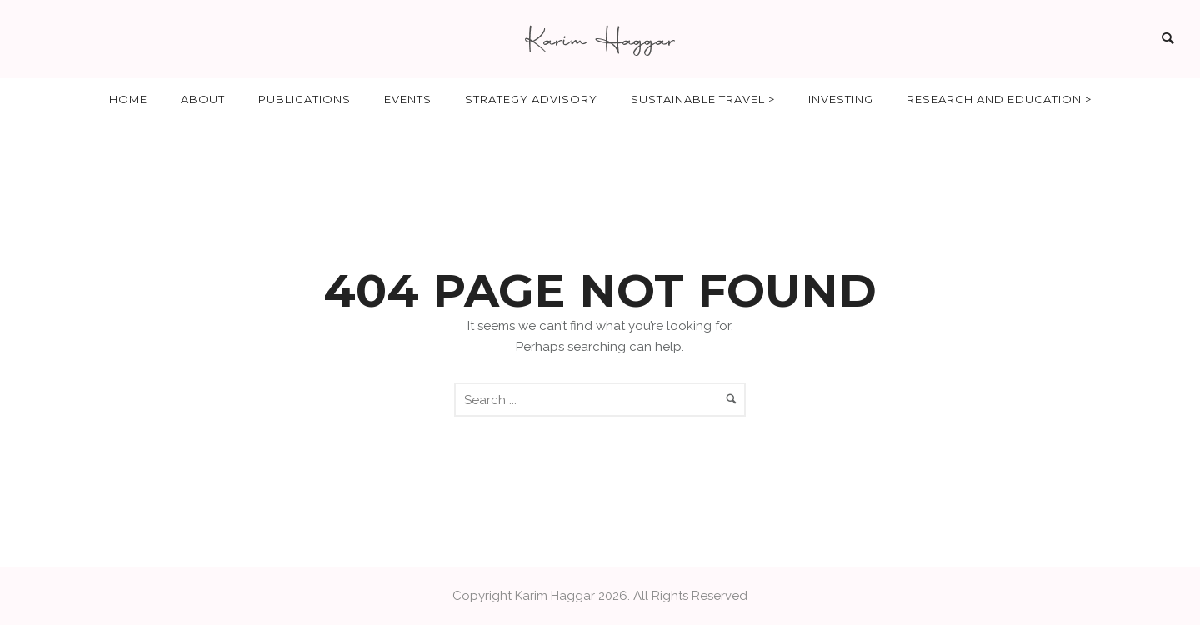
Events (408, 99)
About (203, 99)
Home (128, 99)
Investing (840, 99)
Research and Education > (999, 99)
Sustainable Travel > (703, 99)
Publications (304, 99)
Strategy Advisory (531, 99)
